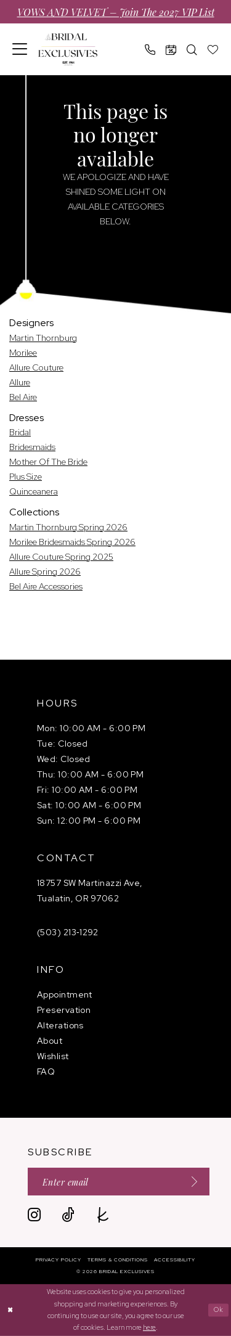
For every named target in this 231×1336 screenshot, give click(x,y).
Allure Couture (36, 367)
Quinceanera (33, 491)
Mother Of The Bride (48, 461)
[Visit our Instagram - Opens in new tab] (34, 1215)
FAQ (46, 1071)
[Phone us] (150, 49)
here (149, 1327)
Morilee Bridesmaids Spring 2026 (72, 541)
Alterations (60, 1025)
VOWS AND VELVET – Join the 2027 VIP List (115, 11)
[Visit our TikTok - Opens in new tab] (68, 1215)
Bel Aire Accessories (46, 586)
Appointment (64, 994)
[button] (20, 49)
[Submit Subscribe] (190, 1181)
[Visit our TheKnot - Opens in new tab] (103, 1215)
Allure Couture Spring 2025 (61, 556)
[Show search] (192, 49)
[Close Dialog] (10, 1310)
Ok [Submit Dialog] (219, 1309)
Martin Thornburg (43, 337)
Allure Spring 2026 (45, 571)
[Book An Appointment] (171, 49)
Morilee (23, 352)
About (49, 1040)
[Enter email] (118, 1181)
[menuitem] (20, 49)
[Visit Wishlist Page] (213, 49)
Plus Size (25, 476)
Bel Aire (23, 397)
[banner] (67, 49)
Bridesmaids (32, 447)
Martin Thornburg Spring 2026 (68, 527)
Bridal (20, 432)
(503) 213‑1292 (68, 932)
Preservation (64, 1009)
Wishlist (53, 1056)
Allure (19, 382)
